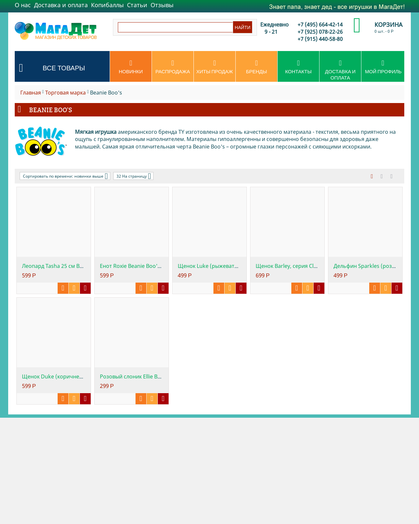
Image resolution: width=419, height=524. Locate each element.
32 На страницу (134, 176)
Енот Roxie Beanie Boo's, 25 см (138, 266)
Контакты (298, 67)
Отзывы (162, 5)
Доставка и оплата (61, 5)
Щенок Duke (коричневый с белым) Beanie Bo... (82, 376)
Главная (30, 92)
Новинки (131, 67)
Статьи (137, 5)
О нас (23, 5)
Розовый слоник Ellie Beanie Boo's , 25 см (152, 376)
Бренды (256, 67)
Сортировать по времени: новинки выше (65, 176)
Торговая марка (65, 92)
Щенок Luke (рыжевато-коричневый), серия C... (239, 266)
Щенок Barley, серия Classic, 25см (298, 266)
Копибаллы (107, 5)
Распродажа (172, 67)
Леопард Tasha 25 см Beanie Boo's (65, 266)
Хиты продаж (214, 67)
